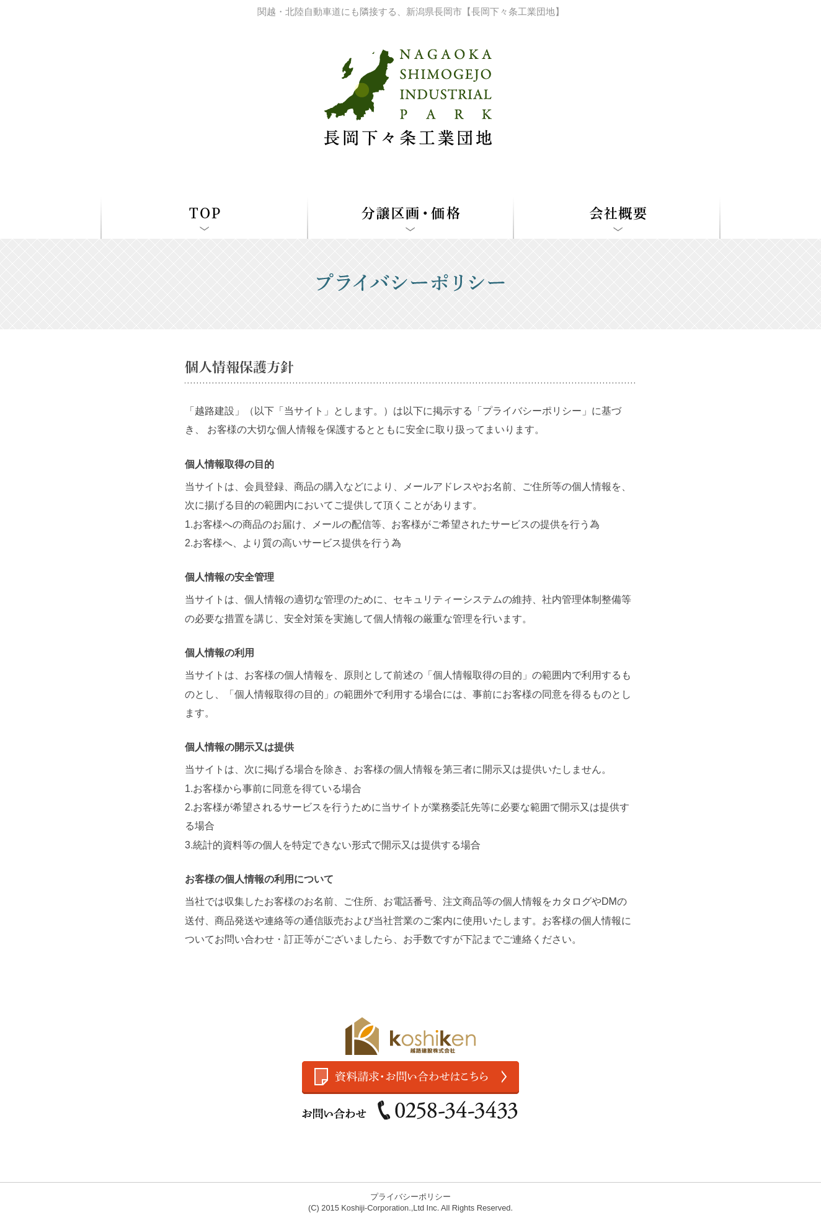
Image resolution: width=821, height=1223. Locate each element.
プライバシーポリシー (410, 1196)
